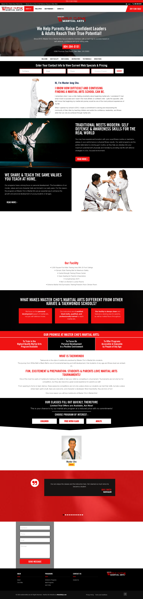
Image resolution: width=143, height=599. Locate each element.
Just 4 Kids (48, 585)
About (18, 580)
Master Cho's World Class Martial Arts (12, 4)
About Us (29, 9)
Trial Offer (38, 9)
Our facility (54, 59)
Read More (82, 159)
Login (128, 4)
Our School (65, 59)
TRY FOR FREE (71, 1)
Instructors (76, 59)
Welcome (44, 59)
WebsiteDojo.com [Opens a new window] (62, 595)
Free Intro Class (71, 421)
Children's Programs (50, 580)
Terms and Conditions (101, 595)
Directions (98, 59)
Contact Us (60, 9)
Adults (99, 421)
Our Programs (49, 9)
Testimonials (87, 59)
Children (44, 421)
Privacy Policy (90, 595)
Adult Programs (49, 582)
